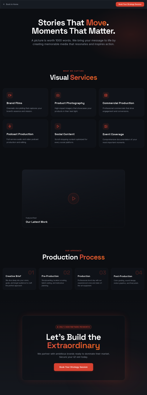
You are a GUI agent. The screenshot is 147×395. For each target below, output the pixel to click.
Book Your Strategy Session (130, 4)
